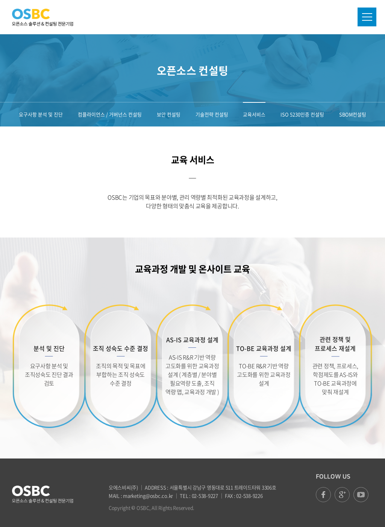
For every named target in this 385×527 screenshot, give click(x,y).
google (342, 494)
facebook (323, 494)
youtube (361, 494)
